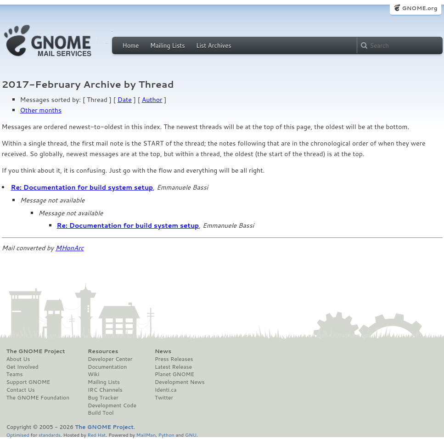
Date (125, 99)
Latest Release (173, 367)
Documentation (107, 367)
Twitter (164, 397)
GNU (191, 434)
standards (50, 434)
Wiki (93, 374)
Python (166, 434)
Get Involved (22, 367)
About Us (18, 359)
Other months (41, 110)
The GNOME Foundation (38, 397)
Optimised (17, 434)
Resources (103, 351)
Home (131, 45)
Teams (14, 374)
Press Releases (174, 359)
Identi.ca (166, 390)
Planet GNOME (174, 374)
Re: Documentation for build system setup (82, 187)
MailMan (146, 434)
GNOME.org (419, 8)
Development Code (112, 405)
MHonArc (70, 248)
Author (152, 99)
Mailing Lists (167, 45)
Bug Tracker (103, 397)
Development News (180, 382)
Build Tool (100, 412)
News (163, 351)
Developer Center (110, 359)
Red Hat (96, 434)
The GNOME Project (35, 351)
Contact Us (20, 390)
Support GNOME (28, 382)
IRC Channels (105, 390)
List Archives (213, 45)
